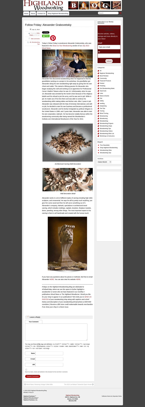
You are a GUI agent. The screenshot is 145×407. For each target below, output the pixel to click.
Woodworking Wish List (107, 133)
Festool (102, 83)
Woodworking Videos (106, 131)
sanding (102, 103)
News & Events (104, 96)
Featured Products (105, 81)
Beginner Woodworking (107, 73)
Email (100, 43)
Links (101, 93)
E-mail (33, 359)
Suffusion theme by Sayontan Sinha (112, 396)
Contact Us (41, 13)
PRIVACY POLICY (28, 392)
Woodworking (104, 121)
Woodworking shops (106, 126)
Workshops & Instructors (107, 136)
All (30, 42)
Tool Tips (102, 108)
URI (33, 364)
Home (26, 13)
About (33, 13)
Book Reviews (104, 76)
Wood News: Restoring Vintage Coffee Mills (38, 384)
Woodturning (104, 118)
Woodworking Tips (105, 128)
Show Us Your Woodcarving (62, 46)
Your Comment (33, 322)
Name (33, 353)
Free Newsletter (105, 145)
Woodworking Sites (106, 150)
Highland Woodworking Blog (39, 390)
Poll (101, 98)
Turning (102, 111)
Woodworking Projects (106, 123)
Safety (102, 101)
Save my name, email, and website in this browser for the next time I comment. (46, 372)
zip (99, 52)
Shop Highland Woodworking (58, 13)
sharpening (103, 106)
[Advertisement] (107, 206)
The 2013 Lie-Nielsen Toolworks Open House (79, 384)
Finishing (102, 86)
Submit (109, 61)
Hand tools (103, 91)
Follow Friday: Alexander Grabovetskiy (48, 24)
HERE (52, 279)
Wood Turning (104, 113)
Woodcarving (104, 116)
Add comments (35, 38)
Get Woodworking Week (107, 88)
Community (103, 78)
